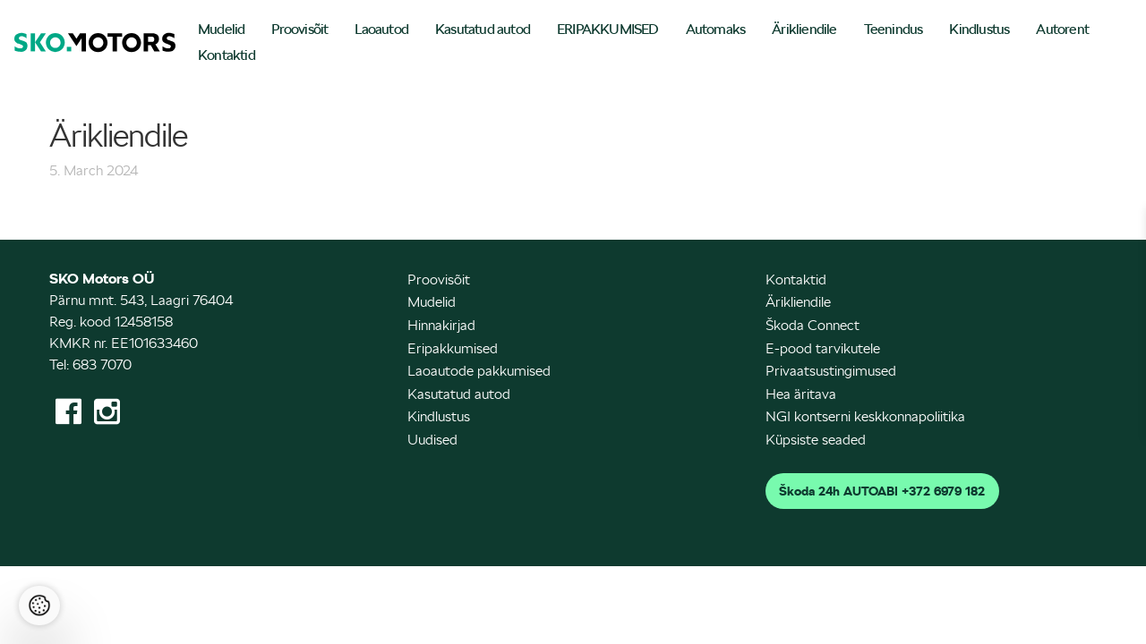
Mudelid (221, 29)
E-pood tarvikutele (822, 348)
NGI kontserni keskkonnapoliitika (865, 416)
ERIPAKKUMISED (608, 29)
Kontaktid (226, 55)
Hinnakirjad (441, 325)
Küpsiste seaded (815, 439)
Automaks (716, 29)
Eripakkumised (452, 348)
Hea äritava (800, 394)
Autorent (1062, 29)
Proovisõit (299, 29)
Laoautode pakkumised (479, 370)
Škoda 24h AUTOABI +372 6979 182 (882, 491)
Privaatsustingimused (830, 370)
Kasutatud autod (482, 29)
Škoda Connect (812, 325)
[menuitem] (221, 31)
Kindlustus (979, 29)
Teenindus (893, 29)
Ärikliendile (804, 29)
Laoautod (381, 29)
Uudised (432, 439)
